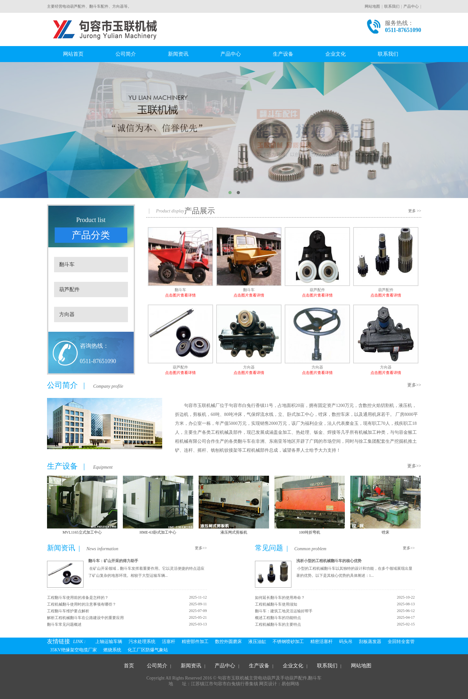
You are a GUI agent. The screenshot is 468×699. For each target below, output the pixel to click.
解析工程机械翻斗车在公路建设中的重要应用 (85, 618)
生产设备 (283, 54)
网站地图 (372, 6)
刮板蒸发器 (370, 641)
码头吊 (346, 641)
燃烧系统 (112, 649)
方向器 (67, 314)
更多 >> (414, 211)
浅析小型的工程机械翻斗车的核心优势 (328, 561)
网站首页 (73, 54)
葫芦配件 (69, 289)
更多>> (414, 385)
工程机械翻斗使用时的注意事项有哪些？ (81, 604)
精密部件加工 (195, 641)
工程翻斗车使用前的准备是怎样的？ (77, 597)
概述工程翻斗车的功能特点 (278, 618)
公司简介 (125, 54)
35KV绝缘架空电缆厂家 (73, 649)
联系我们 (392, 6)
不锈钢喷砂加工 (288, 641)
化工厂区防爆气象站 (148, 649)
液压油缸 (257, 641)
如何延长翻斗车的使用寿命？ (280, 597)
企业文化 (335, 54)
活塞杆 (168, 641)
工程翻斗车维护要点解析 (68, 611)
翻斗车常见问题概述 (64, 624)
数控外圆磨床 (228, 641)
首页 (129, 665)
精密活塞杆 (321, 641)
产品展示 (199, 211)
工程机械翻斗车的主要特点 (278, 624)
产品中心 (411, 6)
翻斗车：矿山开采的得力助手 (113, 561)
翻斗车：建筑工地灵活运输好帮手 (284, 611)
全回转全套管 (401, 641)
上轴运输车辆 (108, 641)
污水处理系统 (142, 641)
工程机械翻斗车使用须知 (276, 604)
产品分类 (91, 235)
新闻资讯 (178, 54)
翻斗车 (67, 264)
